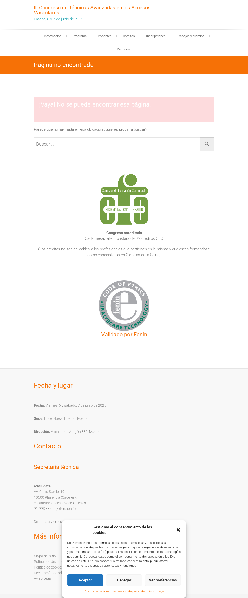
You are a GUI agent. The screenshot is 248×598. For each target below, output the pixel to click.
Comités (129, 36)
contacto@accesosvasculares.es (60, 503)
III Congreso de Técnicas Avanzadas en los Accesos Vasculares (92, 10)
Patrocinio (124, 49)
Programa (80, 36)
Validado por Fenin (124, 334)
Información (52, 36)
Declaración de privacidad (129, 591)
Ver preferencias (163, 580)
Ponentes (105, 36)
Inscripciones (156, 36)
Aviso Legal (156, 591)
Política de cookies (96, 591)
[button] (178, 529)
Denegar (124, 580)
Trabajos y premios (190, 36)
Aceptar (85, 580)
